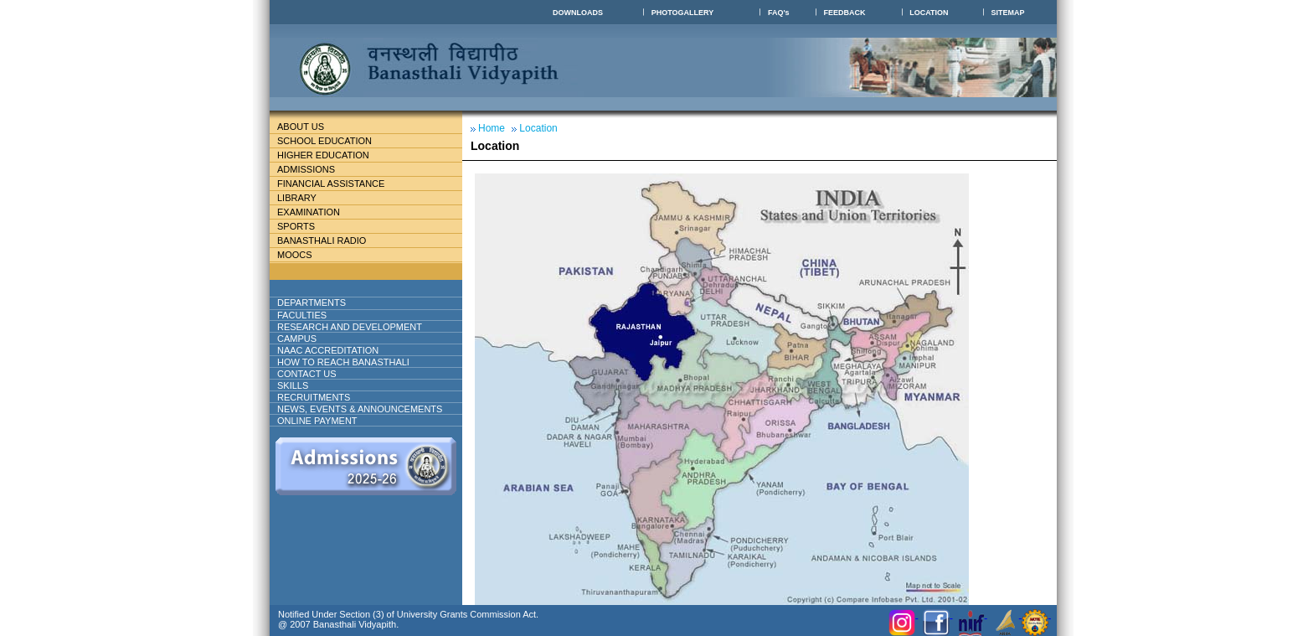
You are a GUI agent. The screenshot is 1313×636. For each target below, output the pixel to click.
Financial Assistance (338, 183)
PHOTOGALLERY (682, 12)
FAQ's (779, 12)
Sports (296, 226)
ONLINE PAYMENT (317, 421)
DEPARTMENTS (325, 302)
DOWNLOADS (578, 12)
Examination (308, 212)
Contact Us (307, 374)
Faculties (322, 315)
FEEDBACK (844, 12)
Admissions (312, 169)
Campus (303, 339)
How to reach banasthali (343, 362)
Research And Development (356, 327)
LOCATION (928, 12)
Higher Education (330, 155)
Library (303, 198)
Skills (292, 385)
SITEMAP (1008, 12)
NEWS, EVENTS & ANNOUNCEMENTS (359, 409)
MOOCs (294, 255)
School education (331, 141)
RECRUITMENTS (313, 397)
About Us (314, 127)
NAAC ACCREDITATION (327, 350)
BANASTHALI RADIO (321, 240)
